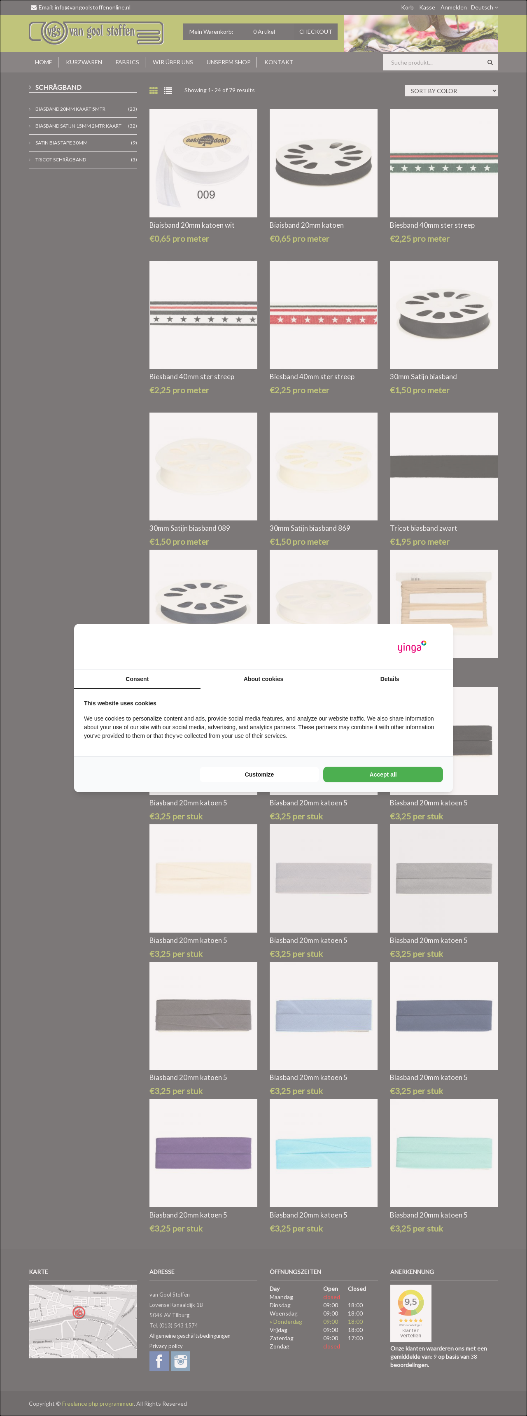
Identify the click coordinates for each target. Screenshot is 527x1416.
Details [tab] (389, 679)
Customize (259, 774)
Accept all (383, 774)
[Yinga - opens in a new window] (412, 647)
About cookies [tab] (263, 679)
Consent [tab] (137, 679)
